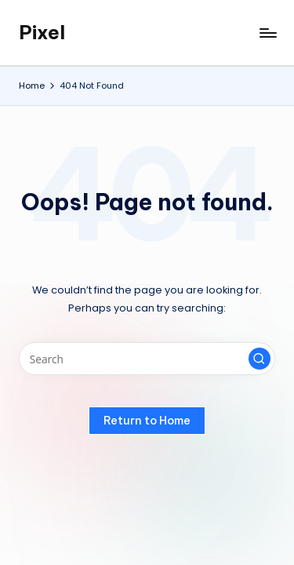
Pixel (42, 32)
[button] (259, 359)
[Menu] (267, 32)
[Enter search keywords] (147, 358)
